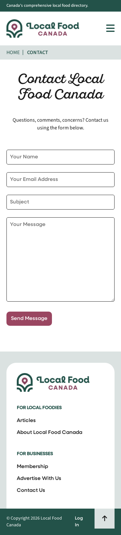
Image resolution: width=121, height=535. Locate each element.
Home (13, 52)
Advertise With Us (39, 478)
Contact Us (31, 490)
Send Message (29, 318)
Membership (32, 466)
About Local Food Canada (49, 432)
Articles (26, 420)
